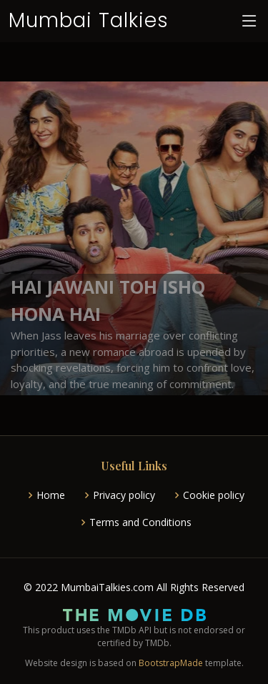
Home (50, 495)
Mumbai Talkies (89, 20)
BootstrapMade (171, 663)
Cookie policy (213, 495)
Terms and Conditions (140, 522)
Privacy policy (124, 495)
